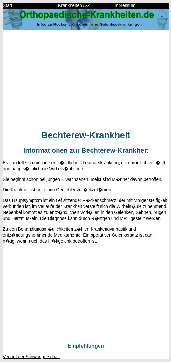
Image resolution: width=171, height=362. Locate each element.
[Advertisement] (86, 79)
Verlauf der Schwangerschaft (31, 356)
